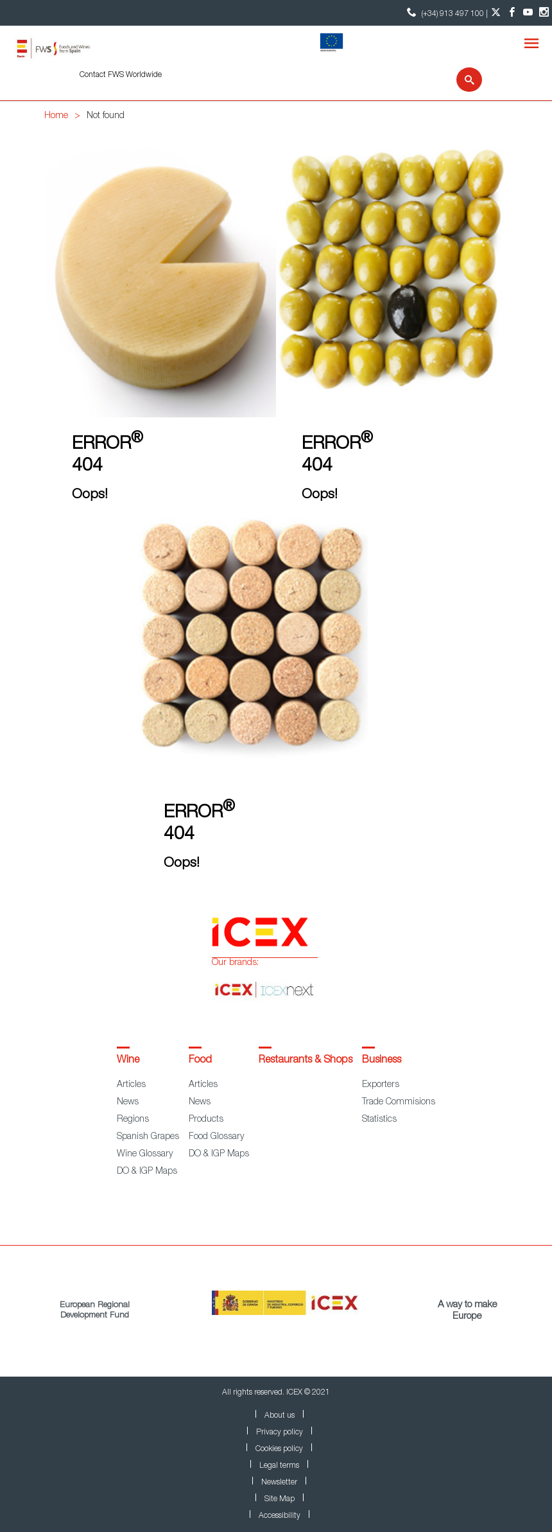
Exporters (380, 1085)
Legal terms (279, 1466)
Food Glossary (216, 1137)
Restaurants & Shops (305, 1061)
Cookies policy (279, 1449)
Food (200, 1061)
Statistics (379, 1119)
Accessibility (279, 1516)
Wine (128, 1061)
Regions (133, 1119)
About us (280, 1416)
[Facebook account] (512, 13)
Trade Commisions (398, 1102)
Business (381, 1061)
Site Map (280, 1499)
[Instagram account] (544, 13)
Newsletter (279, 1482)
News (128, 1102)
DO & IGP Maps (147, 1171)
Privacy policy (279, 1432)
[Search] (461, 79)
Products (206, 1119)
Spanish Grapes (148, 1137)
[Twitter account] (496, 13)
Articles (131, 1085)
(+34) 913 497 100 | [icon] (446, 12)
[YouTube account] (528, 13)
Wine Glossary (145, 1154)
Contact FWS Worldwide (121, 75)
